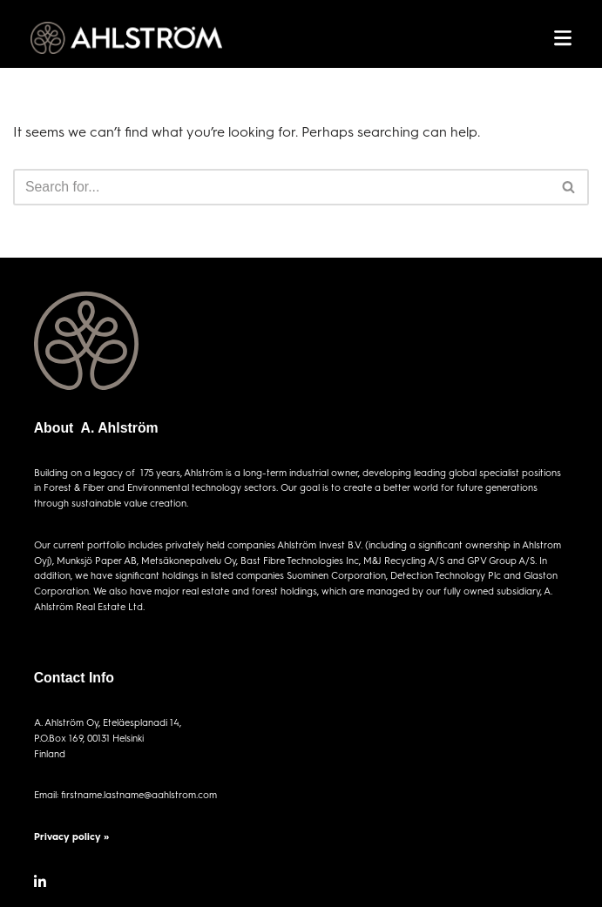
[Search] (281, 187)
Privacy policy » (71, 836)
